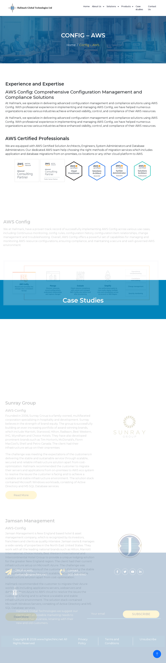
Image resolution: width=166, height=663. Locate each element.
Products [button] (126, 6)
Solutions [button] (111, 6)
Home (86, 6)
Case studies (139, 8)
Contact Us (152, 8)
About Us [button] (97, 6)
